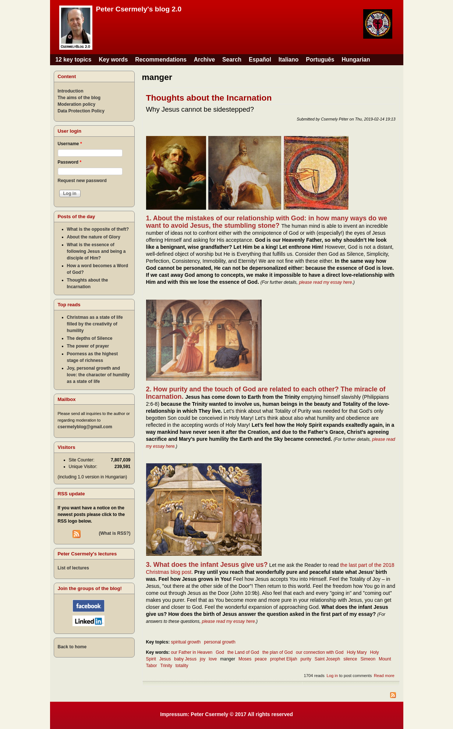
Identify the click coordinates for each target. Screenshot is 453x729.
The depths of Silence (90, 338)
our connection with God (319, 652)
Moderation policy (77, 104)
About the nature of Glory (93, 237)
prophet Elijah (283, 659)
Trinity (166, 665)
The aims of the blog (79, 97)
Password (70, 162)
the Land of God (243, 652)
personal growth (219, 642)
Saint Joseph (327, 659)
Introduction (71, 91)
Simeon (367, 659)
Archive (204, 59)
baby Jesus (185, 659)
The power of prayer (88, 346)
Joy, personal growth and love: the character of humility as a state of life (98, 375)
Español (260, 59)
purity (305, 659)
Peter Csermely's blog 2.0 (139, 9)
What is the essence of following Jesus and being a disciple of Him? (96, 251)
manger (227, 659)
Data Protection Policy (81, 111)
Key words (113, 59)
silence (350, 659)
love (213, 659)
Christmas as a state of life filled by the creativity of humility (95, 324)
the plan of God (277, 652)
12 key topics (74, 59)
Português (320, 59)
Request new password (82, 180)
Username (70, 143)
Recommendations (161, 59)
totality (182, 665)
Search (231, 59)
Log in (332, 675)
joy (202, 659)
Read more (384, 675)
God (220, 652)
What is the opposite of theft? (98, 229)
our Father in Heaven (192, 652)
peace (261, 659)
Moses (244, 659)
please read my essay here (325, 282)
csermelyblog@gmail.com (85, 426)
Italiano (289, 59)
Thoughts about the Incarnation (209, 97)
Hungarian (355, 59)
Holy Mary (357, 652)
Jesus (165, 659)
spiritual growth (186, 642)
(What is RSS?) (115, 533)
